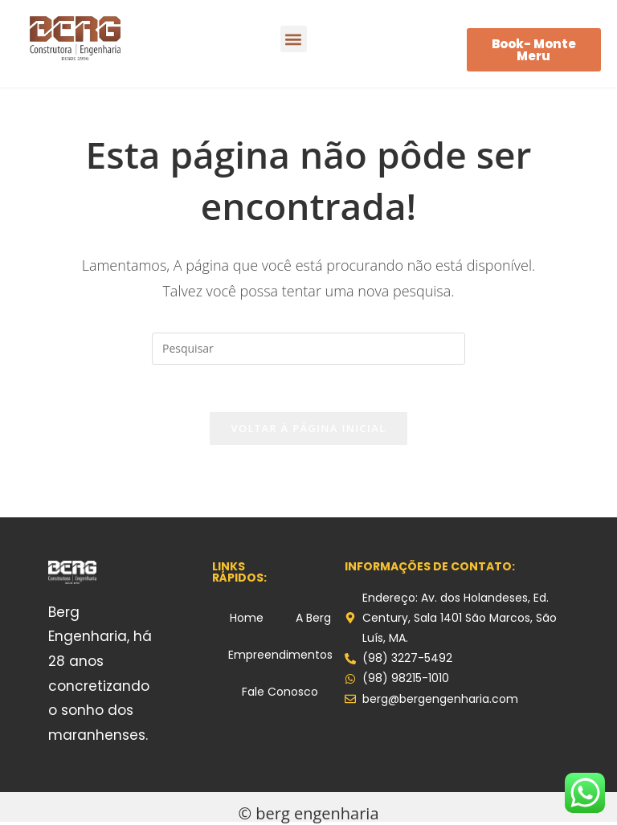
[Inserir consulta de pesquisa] (308, 349)
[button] (293, 39)
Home (247, 619)
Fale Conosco (280, 692)
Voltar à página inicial (308, 429)
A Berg (313, 619)
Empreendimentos (280, 655)
